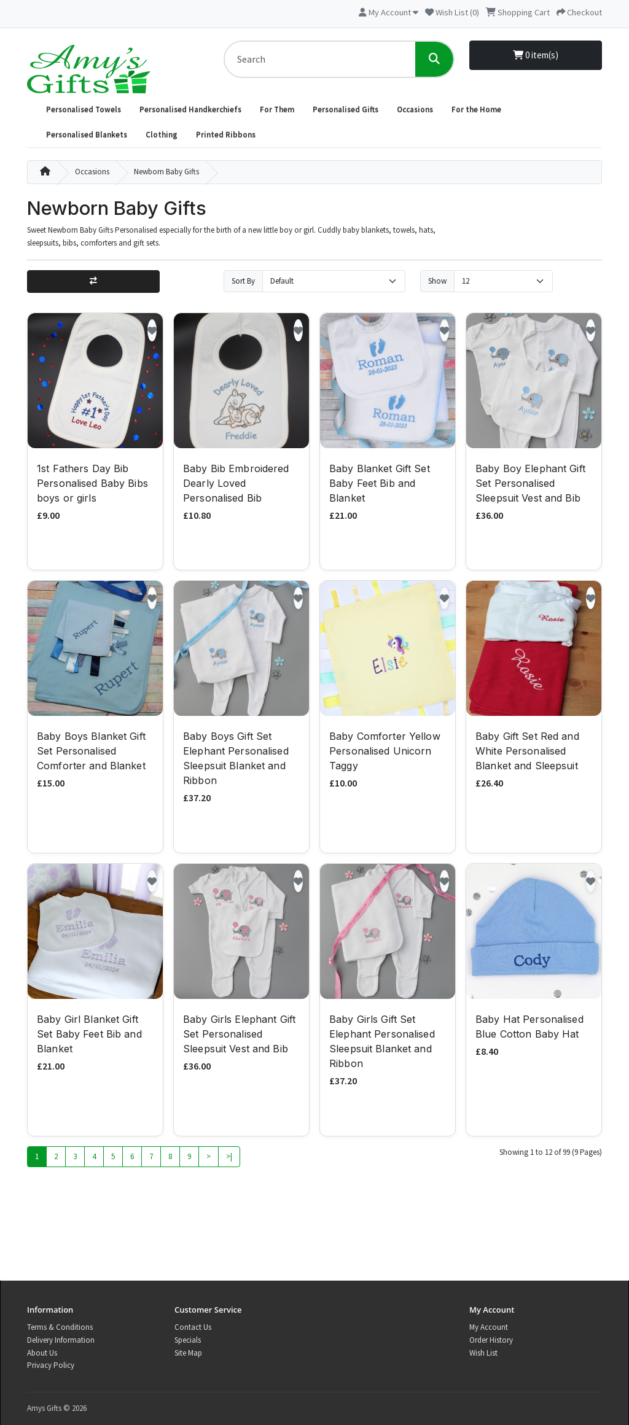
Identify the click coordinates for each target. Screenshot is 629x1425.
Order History (491, 1340)
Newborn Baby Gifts (166, 171)
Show (437, 281)
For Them (277, 109)
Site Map (188, 1353)
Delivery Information (61, 1340)
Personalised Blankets (86, 135)
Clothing (162, 135)
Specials (187, 1340)
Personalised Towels (83, 109)
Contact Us (192, 1327)
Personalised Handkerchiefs (190, 109)
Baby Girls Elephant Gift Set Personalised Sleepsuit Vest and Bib (239, 1035)
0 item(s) (535, 55)
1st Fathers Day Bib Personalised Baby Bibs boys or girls (92, 484)
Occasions (415, 109)
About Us (42, 1353)
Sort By (243, 281)
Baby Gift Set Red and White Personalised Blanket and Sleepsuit (527, 753)
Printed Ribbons (226, 135)
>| (229, 1157)
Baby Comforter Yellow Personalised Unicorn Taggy (384, 753)
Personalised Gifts (345, 109)
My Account (488, 1327)
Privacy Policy (50, 1365)
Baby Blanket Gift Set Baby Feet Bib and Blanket (379, 484)
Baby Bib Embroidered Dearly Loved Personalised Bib (236, 484)
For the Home (476, 109)
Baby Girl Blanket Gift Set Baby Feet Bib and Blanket (89, 1035)
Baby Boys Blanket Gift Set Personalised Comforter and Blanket (91, 753)
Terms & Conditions (60, 1327)
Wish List (483, 1353)
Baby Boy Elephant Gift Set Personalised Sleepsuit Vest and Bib (530, 484)
